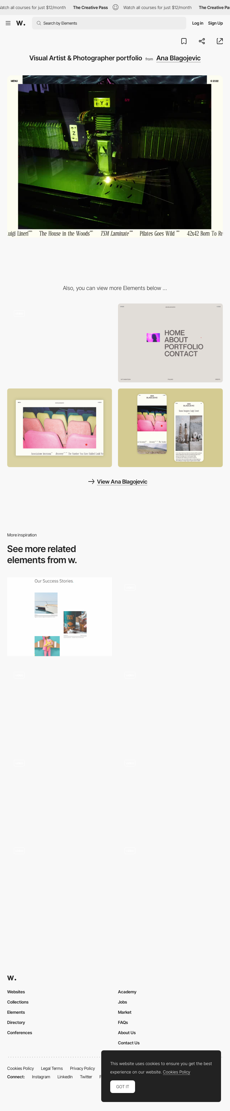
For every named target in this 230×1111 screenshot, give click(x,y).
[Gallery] (59, 704)
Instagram (41, 1076)
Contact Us (129, 1042)
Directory (16, 1022)
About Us (127, 1032)
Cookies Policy (20, 1068)
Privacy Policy (82, 1068)
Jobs (122, 1001)
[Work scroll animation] (59, 792)
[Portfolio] (59, 616)
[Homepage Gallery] (170, 880)
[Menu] (170, 342)
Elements (16, 1012)
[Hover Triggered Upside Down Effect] (170, 614)
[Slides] (170, 704)
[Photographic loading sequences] (59, 342)
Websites (16, 991)
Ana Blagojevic (178, 58)
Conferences (19, 1032)
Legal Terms (52, 1068)
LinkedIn (65, 1076)
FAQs (123, 1022)
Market (124, 1012)
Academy (127, 991)
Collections (17, 1001)
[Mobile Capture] (170, 427)
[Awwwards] (20, 23)
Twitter (86, 1076)
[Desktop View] (59, 427)
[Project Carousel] (59, 880)
